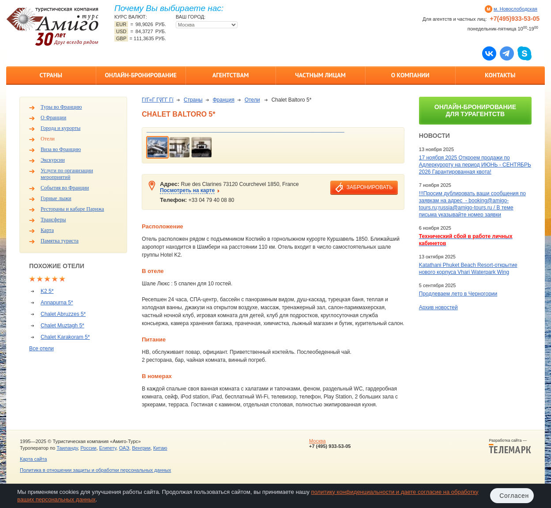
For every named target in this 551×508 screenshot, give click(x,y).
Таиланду (67, 448)
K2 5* (47, 291)
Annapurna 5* (57, 302)
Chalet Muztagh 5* (62, 325)
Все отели (41, 348)
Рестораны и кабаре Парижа (72, 209)
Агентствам (230, 75)
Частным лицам (320, 75)
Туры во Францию (61, 107)
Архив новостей (438, 307)
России (88, 448)
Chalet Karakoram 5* (65, 337)
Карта (47, 230)
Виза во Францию (61, 149)
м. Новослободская (515, 8)
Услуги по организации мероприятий (67, 173)
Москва (317, 441)
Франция (223, 100)
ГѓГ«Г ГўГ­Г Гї (158, 100)
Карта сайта (33, 459)
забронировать (369, 187)
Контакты (500, 75)
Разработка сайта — (510, 446)
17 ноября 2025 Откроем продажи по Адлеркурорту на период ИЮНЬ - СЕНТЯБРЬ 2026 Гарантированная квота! (475, 165)
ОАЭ (124, 448)
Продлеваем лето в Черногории (458, 294)
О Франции (53, 117)
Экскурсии (53, 160)
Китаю (160, 448)
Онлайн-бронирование (141, 75)
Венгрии (141, 448)
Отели (48, 139)
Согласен (514, 495)
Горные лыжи (56, 198)
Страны (51, 75)
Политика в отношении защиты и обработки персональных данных (95, 470)
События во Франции (65, 188)
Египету (108, 448)
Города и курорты (60, 128)
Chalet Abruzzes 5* (63, 314)
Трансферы (53, 219)
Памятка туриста (60, 241)
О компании (410, 75)
